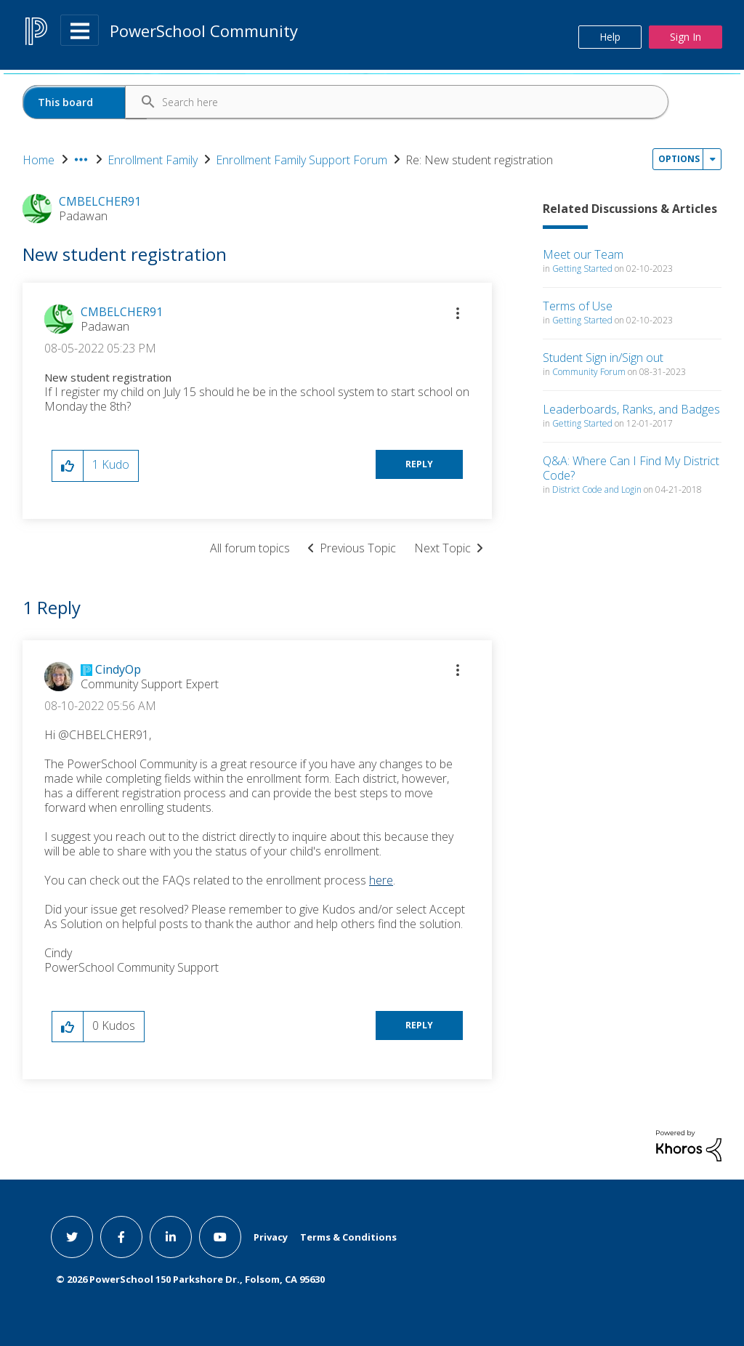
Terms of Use (577, 306)
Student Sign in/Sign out (603, 358)
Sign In (685, 37)
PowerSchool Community (204, 30)
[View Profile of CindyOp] (118, 669)
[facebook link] (121, 1237)
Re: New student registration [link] (479, 160)
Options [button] (679, 159)
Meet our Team (583, 254)
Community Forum (589, 372)
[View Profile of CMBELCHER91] (122, 312)
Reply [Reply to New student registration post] (419, 464)
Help (609, 37)
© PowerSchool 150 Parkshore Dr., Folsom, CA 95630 (190, 1279)
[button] (457, 313)
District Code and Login (597, 489)
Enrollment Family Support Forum (301, 160)
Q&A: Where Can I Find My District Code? (631, 468)
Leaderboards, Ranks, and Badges (631, 409)
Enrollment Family (153, 160)
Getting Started (582, 268)
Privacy (271, 1237)
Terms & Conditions (348, 1237)
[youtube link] (220, 1237)
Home (38, 160)
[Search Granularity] (84, 102)
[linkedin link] (171, 1237)
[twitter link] (72, 1237)
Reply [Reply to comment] (419, 1025)
